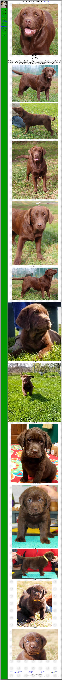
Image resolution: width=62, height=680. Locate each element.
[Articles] (30, 672)
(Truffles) (46, 1)
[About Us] (20, 671)
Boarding (4, 33)
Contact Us (4, 18)
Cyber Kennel (4, 26)
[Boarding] (53, 672)
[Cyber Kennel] (16, 672)
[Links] (41, 672)
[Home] (11, 671)
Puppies (4, 24)
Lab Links (4, 30)
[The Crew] (43, 671)
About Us (4, 15)
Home (4, 35)
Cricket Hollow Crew (4, 21)
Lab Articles (4, 28)
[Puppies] (55, 671)
